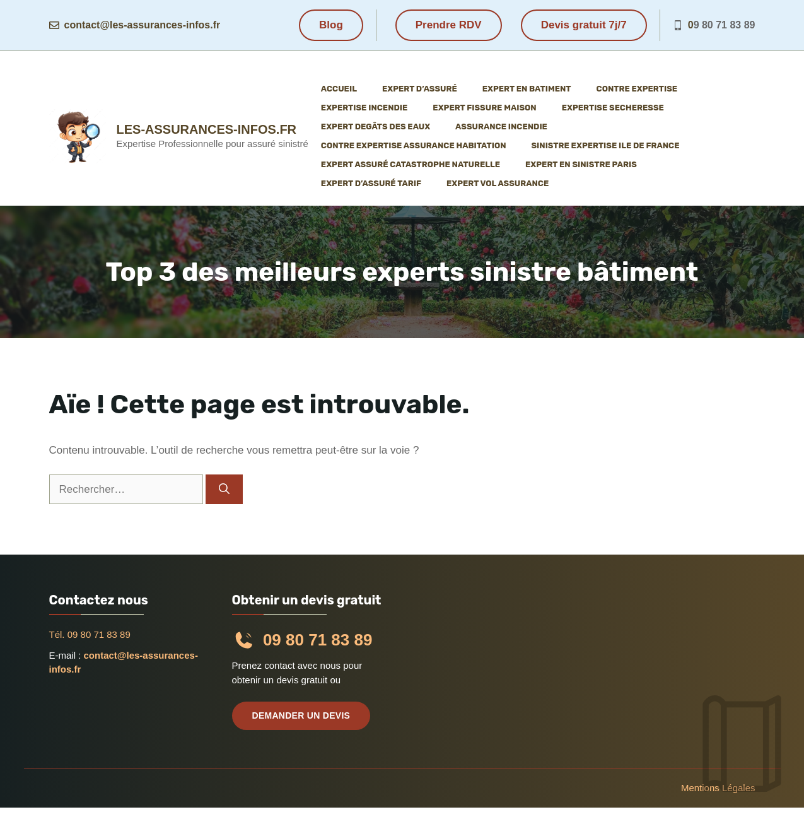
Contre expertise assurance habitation (413, 145)
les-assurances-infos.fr (207, 129)
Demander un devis (301, 715)
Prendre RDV (449, 25)
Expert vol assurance (497, 183)
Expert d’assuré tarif (371, 183)
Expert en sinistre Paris (581, 164)
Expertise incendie (364, 107)
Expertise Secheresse (613, 107)
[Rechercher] (224, 489)
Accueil (339, 88)
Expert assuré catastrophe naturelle (410, 164)
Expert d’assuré (419, 88)
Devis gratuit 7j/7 (584, 25)
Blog (331, 25)
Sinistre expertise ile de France (605, 145)
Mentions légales (718, 787)
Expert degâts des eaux (375, 126)
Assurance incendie (501, 126)
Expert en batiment (526, 88)
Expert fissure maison (484, 107)
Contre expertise (637, 88)
